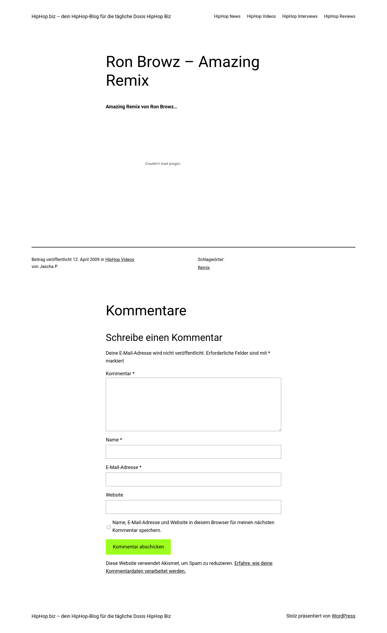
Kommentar (120, 373)
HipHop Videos (119, 259)
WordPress (343, 616)
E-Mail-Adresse (123, 467)
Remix (204, 267)
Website (114, 495)
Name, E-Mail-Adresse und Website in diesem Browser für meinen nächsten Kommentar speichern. (193, 526)
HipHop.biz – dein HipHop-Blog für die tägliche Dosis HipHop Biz (101, 16)
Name (114, 440)
